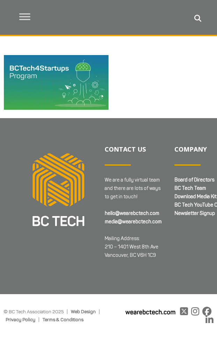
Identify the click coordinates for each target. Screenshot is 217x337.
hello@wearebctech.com (132, 213)
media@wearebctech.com (133, 222)
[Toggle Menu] (24, 16)
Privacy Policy (20, 319)
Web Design (83, 311)
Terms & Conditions (63, 319)
